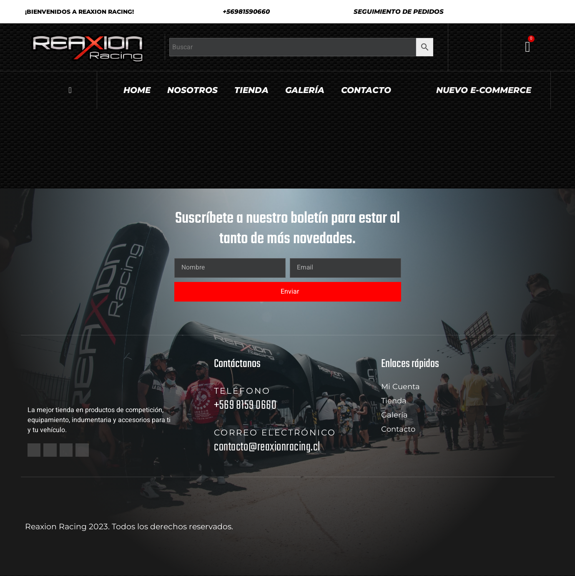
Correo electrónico (275, 433)
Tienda (251, 90)
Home (137, 90)
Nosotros (192, 90)
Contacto (366, 90)
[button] (395, 11)
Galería (304, 90)
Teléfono (242, 391)
